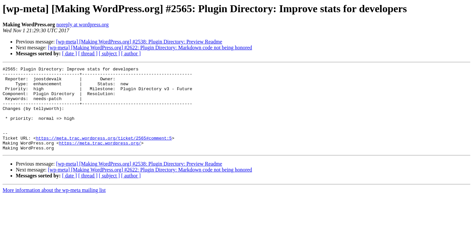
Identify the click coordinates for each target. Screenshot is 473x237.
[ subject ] (109, 53)
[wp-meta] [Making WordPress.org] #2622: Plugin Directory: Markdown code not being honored (150, 47)
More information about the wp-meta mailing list (54, 207)
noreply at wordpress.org (82, 24)
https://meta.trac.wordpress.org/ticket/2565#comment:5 (103, 153)
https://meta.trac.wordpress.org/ (100, 159)
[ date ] (69, 53)
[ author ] (131, 53)
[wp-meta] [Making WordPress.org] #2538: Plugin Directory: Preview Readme (139, 41)
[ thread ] (88, 53)
